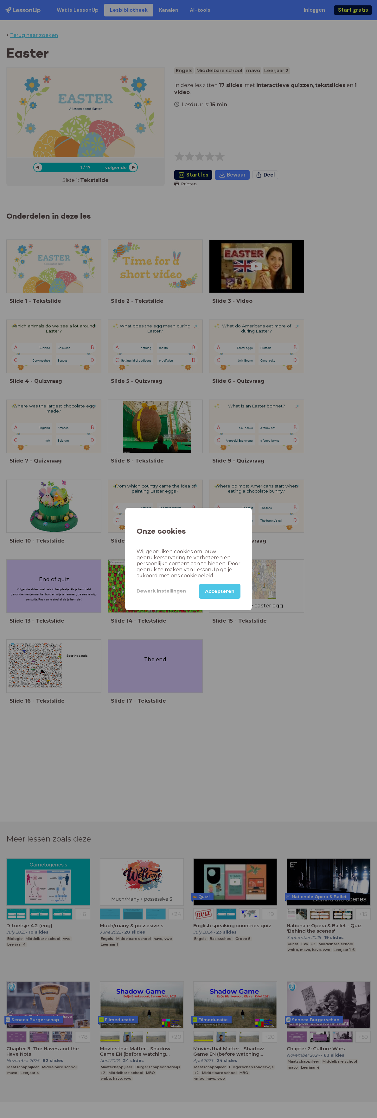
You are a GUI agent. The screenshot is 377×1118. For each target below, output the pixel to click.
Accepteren (219, 591)
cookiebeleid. (197, 576)
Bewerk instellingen (161, 591)
